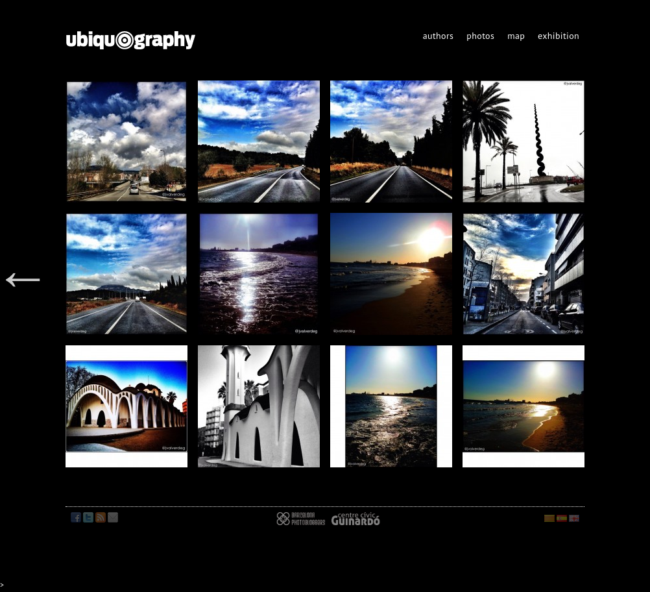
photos (480, 36)
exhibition (558, 36)
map (516, 36)
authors (438, 36)
